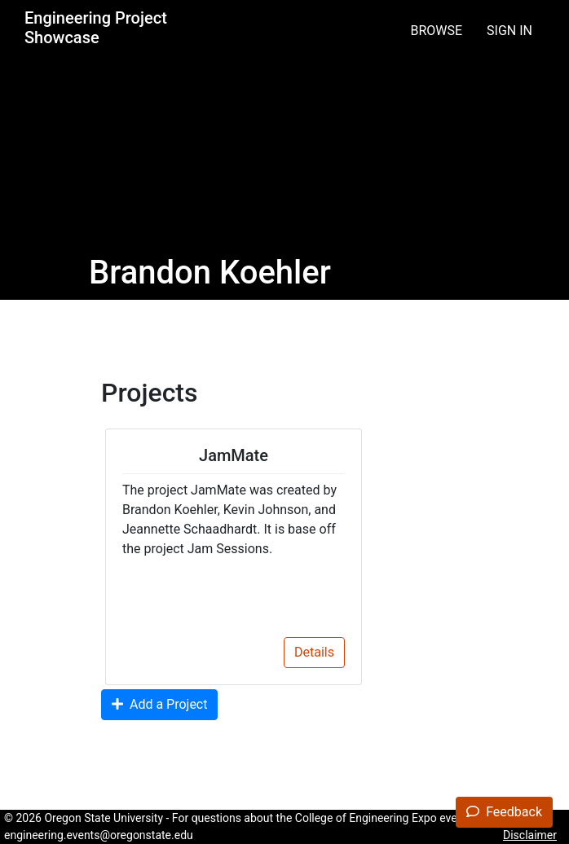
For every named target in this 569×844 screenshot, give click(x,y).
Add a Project (159, 704)
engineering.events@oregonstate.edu (98, 835)
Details (314, 652)
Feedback (504, 812)
